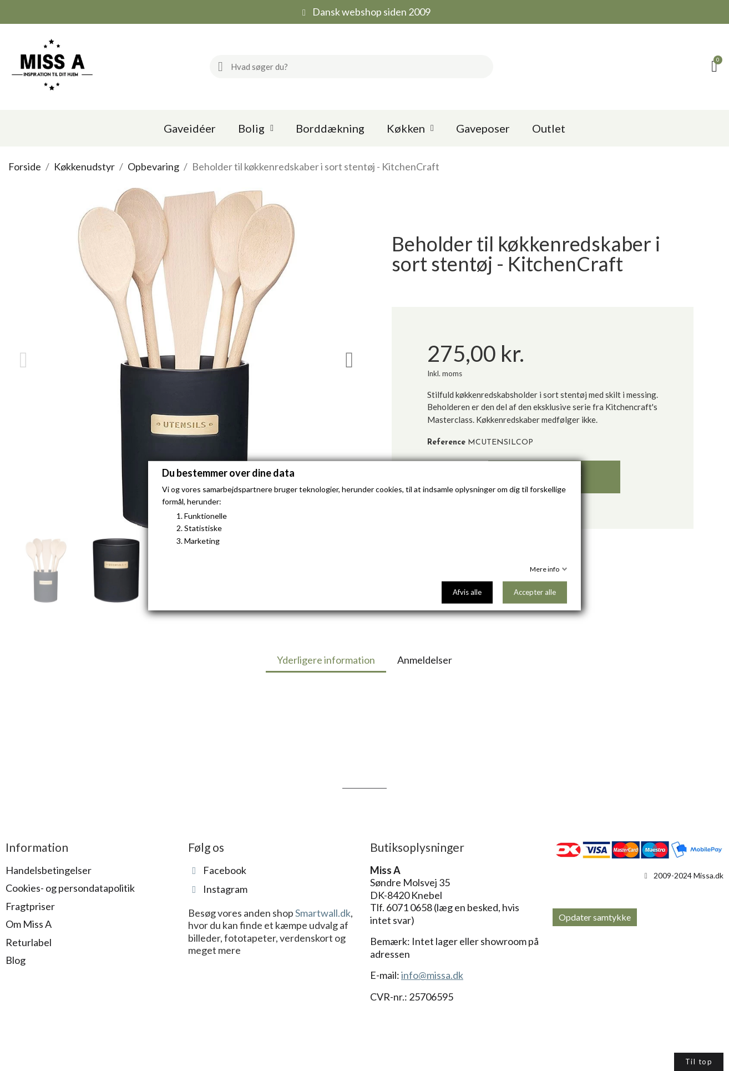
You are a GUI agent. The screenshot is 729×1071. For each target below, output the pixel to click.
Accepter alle (535, 592)
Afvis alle (467, 592)
